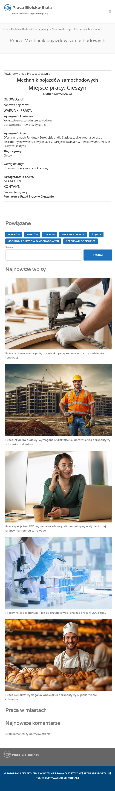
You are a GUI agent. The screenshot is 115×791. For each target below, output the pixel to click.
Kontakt (73, 778)
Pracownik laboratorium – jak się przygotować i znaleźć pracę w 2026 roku (55, 613)
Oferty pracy (40, 29)
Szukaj (9, 247)
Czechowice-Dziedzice (80, 241)
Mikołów (14, 234)
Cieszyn (50, 234)
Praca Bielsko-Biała (15, 29)
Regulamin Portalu (97, 773)
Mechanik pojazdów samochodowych (33, 241)
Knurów (32, 234)
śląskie (96, 234)
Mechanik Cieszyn (73, 234)
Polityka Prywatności (51, 778)
